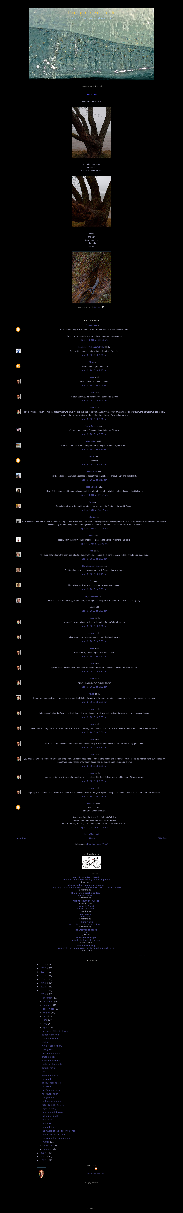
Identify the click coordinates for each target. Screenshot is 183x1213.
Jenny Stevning (91, 426)
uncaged (46, 1079)
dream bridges (49, 1127)
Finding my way (86, 895)
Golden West (91, 472)
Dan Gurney (91, 325)
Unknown (91, 803)
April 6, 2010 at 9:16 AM (94, 449)
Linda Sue (91, 517)
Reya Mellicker (91, 596)
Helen (91, 536)
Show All (142, 956)
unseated (47, 1086)
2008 (44, 1157)
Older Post (162, 838)
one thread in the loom (54, 1134)
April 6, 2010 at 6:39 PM (94, 796)
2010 (44, 994)
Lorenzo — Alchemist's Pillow (91, 347)
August (47, 1012)
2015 (44, 975)
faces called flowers (52, 1112)
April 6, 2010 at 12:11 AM (94, 340)
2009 (44, 1153)
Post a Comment (91, 834)
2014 (44, 979)
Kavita (91, 456)
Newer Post (21, 838)
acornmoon (86, 914)
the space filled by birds (55, 1031)
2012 (44, 987)
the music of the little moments (58, 1131)
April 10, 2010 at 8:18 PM (94, 827)
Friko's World (86, 922)
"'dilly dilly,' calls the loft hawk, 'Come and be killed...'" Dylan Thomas (86, 887)
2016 (44, 972)
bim (44, 1072)
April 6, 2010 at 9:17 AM (94, 465)
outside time (48, 1068)
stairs (45, 1042)
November (48, 1001)
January (47, 1149)
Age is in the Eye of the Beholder (86, 924)
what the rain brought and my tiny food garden (86, 880)
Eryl (91, 581)
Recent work (86, 916)
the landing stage (51, 1053)
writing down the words (86, 901)
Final (86, 932)
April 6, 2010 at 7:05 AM (94, 385)
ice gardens (48, 1097)
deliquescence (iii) (52, 1083)
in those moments (51, 1101)
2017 (44, 968)
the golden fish (91, 13)
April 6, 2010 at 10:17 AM (94, 495)
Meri (91, 551)
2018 (44, 964)
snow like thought (86, 938)
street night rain (50, 1035)
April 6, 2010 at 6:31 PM (94, 656)
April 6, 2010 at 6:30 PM (94, 641)
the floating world (51, 1090)
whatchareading (86, 946)
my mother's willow (52, 1046)
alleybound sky (50, 1075)
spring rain (47, 1049)
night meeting (49, 1109)
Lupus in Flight (86, 906)
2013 (44, 983)
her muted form (50, 1094)
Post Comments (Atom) (97, 844)
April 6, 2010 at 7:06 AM (94, 419)
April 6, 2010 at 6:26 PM (94, 626)
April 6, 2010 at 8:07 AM (94, 434)
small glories (49, 1057)
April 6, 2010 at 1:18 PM (94, 574)
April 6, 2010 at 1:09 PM (94, 559)
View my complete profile (96, 1173)
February (48, 1146)
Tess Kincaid (91, 487)
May (45, 1024)
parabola (46, 1123)
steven (91, 377)
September (49, 1009)
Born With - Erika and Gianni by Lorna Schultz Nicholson (86, 948)
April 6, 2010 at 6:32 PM (94, 687)
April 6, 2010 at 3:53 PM (94, 589)
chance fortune (50, 1038)
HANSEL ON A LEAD (86, 908)
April (46, 1027)
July (45, 1016)
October (47, 1005)
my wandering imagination (56, 1138)
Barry (91, 502)
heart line (91, 94)
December (48, 998)
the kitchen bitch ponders (86, 893)
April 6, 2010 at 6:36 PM (94, 732)
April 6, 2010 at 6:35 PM (94, 717)
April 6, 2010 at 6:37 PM (94, 748)
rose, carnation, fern (53, 1105)
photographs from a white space (86, 885)
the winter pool (50, 1116)
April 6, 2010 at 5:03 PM (94, 611)
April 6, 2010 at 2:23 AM (94, 355)
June (45, 1020)
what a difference (51, 1061)
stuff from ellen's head (86, 877)
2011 (44, 990)
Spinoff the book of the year (86, 940)
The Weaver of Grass (91, 566)
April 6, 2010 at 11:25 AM (94, 528)
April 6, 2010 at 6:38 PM (94, 766)
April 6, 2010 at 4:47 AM (94, 370)
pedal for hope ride (52, 1064)
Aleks (91, 362)
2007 (44, 1160)
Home (92, 838)
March (46, 1142)
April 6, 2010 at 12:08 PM (94, 544)
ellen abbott (91, 441)
